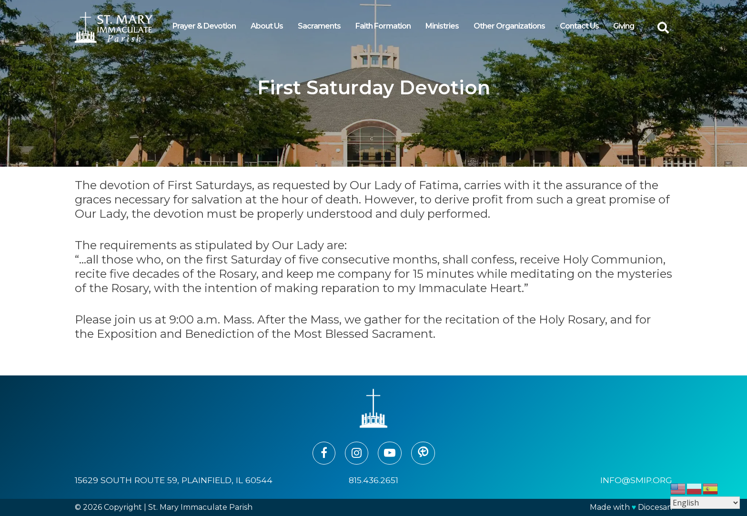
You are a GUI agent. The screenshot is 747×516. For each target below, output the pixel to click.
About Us (267, 25)
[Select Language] (705, 502)
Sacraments (319, 25)
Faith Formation (383, 25)
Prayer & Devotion (204, 25)
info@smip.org (636, 480)
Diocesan (655, 507)
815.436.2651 (373, 480)
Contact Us (579, 25)
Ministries (442, 25)
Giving (623, 25)
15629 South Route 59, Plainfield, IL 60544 (174, 480)
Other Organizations (509, 25)
